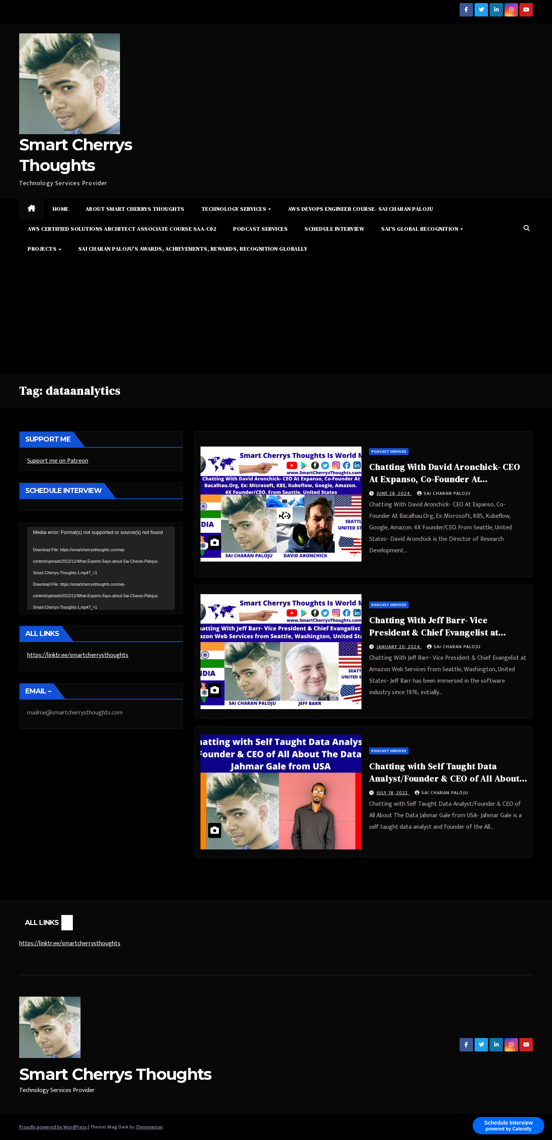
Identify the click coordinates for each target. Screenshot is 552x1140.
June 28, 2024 (394, 493)
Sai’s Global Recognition (420, 229)
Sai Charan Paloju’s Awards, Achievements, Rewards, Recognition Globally (192, 249)
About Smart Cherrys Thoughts (134, 209)
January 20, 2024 (399, 646)
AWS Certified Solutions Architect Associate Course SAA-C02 (122, 229)
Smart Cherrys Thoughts (115, 1074)
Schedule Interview (334, 229)
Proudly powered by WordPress (53, 1127)
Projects (43, 249)
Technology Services (234, 209)
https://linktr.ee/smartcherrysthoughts (77, 655)
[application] (101, 568)
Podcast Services (260, 229)
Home (61, 209)
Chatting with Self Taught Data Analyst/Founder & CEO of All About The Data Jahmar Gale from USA (444, 779)
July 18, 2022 (392, 793)
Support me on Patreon (57, 461)
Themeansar (149, 1127)
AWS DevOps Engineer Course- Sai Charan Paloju (360, 209)
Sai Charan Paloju (444, 493)
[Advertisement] (276, 316)
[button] (527, 228)
